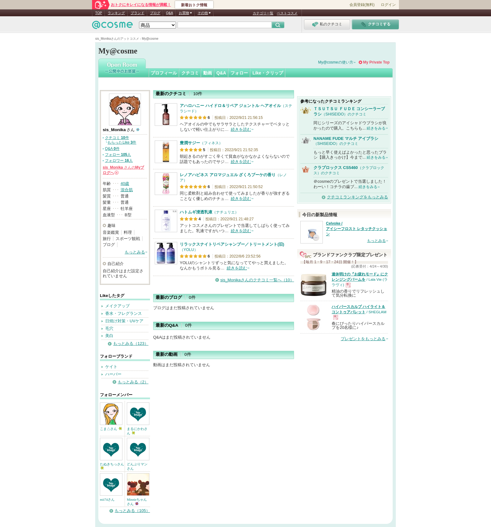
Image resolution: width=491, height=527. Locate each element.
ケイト (111, 366)
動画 (207, 72)
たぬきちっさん (112, 465)
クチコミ (190, 72)
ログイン (388, 5)
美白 (109, 335)
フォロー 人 (118, 154)
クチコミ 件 (117, 138)
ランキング (116, 13)
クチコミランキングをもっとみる (357, 197)
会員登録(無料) (362, 5)
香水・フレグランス (123, 313)
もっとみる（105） (132, 510)
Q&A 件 (112, 148)
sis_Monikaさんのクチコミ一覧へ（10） (257, 280)
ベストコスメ (287, 13)
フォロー (239, 72)
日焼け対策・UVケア (124, 321)
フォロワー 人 (119, 160)
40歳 (125, 183)
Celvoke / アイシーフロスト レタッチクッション (356, 228)
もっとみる (135, 252)
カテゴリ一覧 (263, 13)
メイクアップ (117, 306)
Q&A (169, 13)
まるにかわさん (137, 431)
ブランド (137, 13)
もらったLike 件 (121, 142)
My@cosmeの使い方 (335, 62)
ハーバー (113, 374)
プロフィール (164, 72)
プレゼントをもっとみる (363, 338)
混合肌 (127, 189)
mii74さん (107, 499)
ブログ (155, 13)
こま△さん (111, 429)
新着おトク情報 (194, 5)
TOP (98, 13)
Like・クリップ (267, 72)
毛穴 (109, 328)
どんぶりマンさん (137, 466)
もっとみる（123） (130, 343)
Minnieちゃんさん (137, 502)
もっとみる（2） (133, 382)
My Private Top (376, 62)
